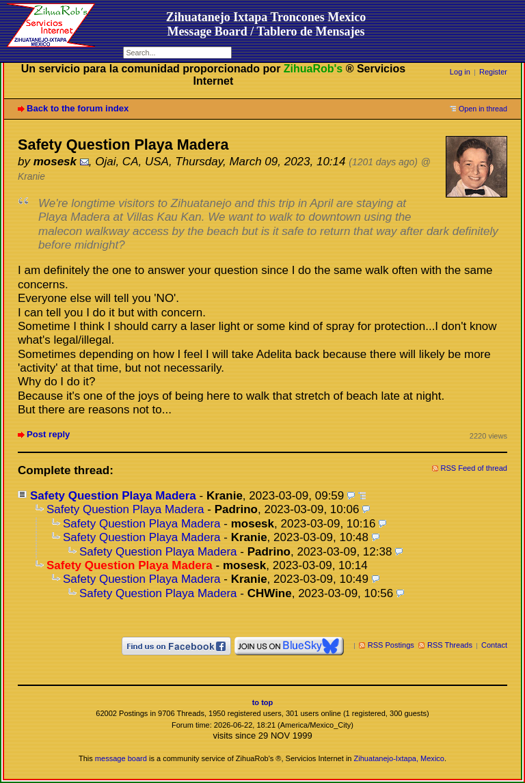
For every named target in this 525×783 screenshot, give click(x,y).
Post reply (48, 434)
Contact (494, 645)
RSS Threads (449, 645)
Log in (460, 72)
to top (262, 702)
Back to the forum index (78, 108)
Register (493, 72)
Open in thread (483, 109)
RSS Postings (391, 645)
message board (121, 758)
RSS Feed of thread (474, 468)
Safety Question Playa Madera (113, 495)
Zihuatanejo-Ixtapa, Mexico (399, 758)
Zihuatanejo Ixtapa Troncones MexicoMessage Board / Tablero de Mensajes (266, 24)
